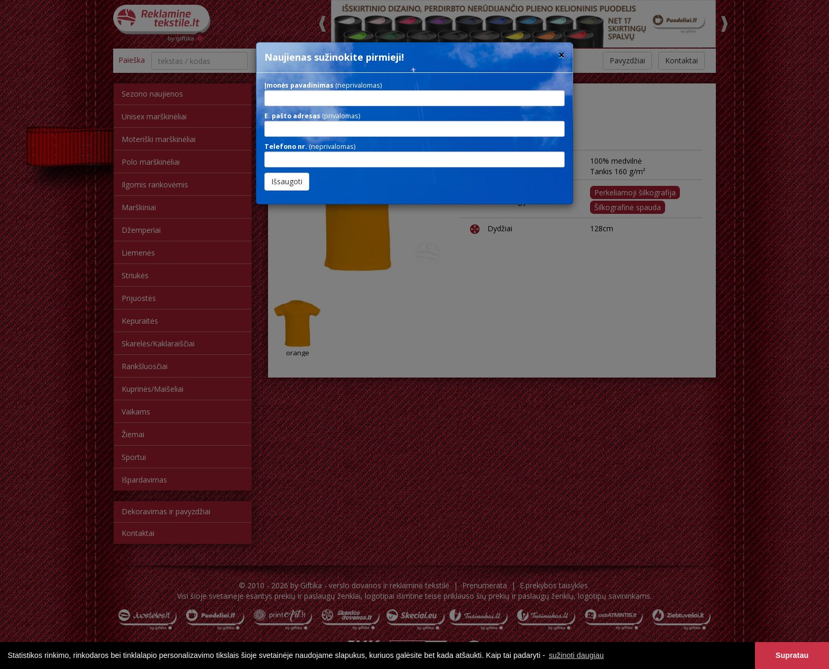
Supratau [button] (792, 655)
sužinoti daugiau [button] (576, 655)
